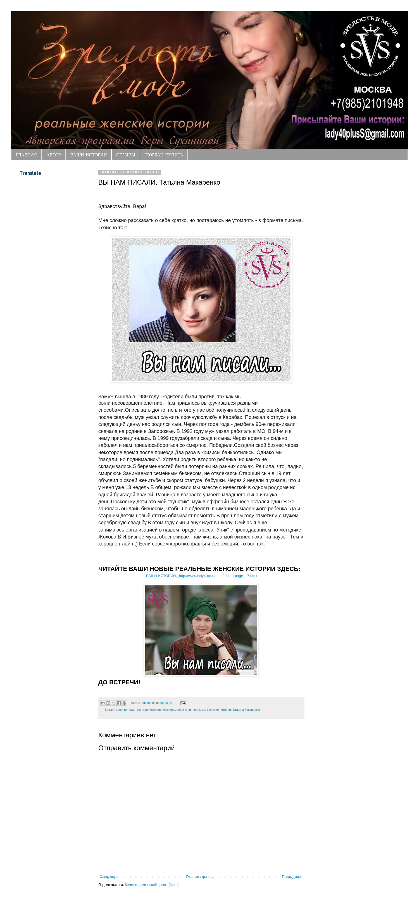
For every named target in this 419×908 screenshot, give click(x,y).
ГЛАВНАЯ (26, 155)
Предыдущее (292, 877)
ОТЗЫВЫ (125, 155)
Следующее (109, 877)
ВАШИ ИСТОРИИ (88, 155)
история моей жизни (176, 709)
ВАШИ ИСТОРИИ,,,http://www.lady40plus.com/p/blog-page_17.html (201, 576)
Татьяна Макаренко (246, 709)
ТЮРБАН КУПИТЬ (164, 155)
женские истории (149, 709)
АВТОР (53, 155)
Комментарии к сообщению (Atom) (151, 885)
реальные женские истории (211, 709)
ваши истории (125, 709)
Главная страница (200, 877)
